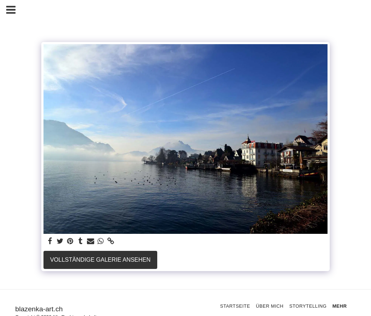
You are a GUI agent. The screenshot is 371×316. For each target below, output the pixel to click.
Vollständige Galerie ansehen (100, 260)
